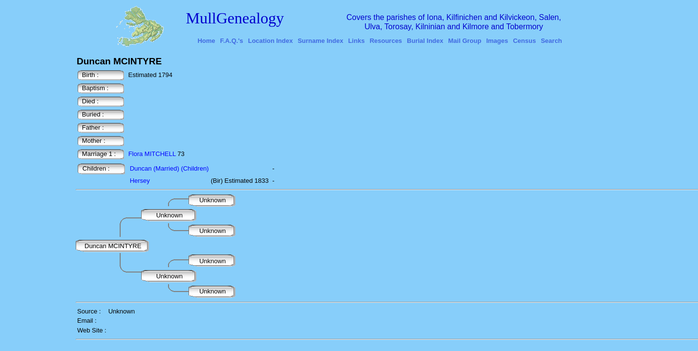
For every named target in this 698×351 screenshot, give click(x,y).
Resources (386, 40)
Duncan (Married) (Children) (169, 168)
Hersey (140, 180)
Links (356, 40)
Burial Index (425, 40)
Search (551, 40)
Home (206, 40)
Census (524, 40)
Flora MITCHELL (152, 153)
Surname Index (320, 40)
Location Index (270, 40)
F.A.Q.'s (231, 40)
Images (497, 40)
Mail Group (465, 40)
